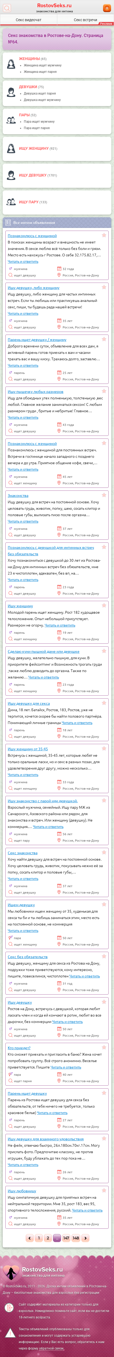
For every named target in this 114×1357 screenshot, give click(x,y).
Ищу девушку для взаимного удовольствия (46, 1138)
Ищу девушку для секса (29, 703)
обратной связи (51, 1348)
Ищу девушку (33, 175)
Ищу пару (29, 202)
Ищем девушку (21, 904)
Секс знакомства (22, 852)
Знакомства (18, 495)
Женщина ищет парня (40, 72)
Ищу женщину (34, 148)
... (57, 1238)
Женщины (30, 59)
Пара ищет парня (37, 128)
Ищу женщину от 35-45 (28, 748)
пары (25, 115)
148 (76, 1238)
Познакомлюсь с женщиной (32, 235)
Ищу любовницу (22, 1190)
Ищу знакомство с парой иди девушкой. (43, 800)
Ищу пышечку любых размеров (35, 391)
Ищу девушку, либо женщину (33, 287)
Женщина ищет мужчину (43, 65)
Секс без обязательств (28, 956)
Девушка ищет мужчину (42, 100)
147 (66, 1238)
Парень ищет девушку (27, 1093)
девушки (28, 87)
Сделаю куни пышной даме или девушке (43, 651)
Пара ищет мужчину (39, 121)
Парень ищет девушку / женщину (37, 339)
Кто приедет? (19, 1047)
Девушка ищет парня (40, 93)
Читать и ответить (23, 261)
